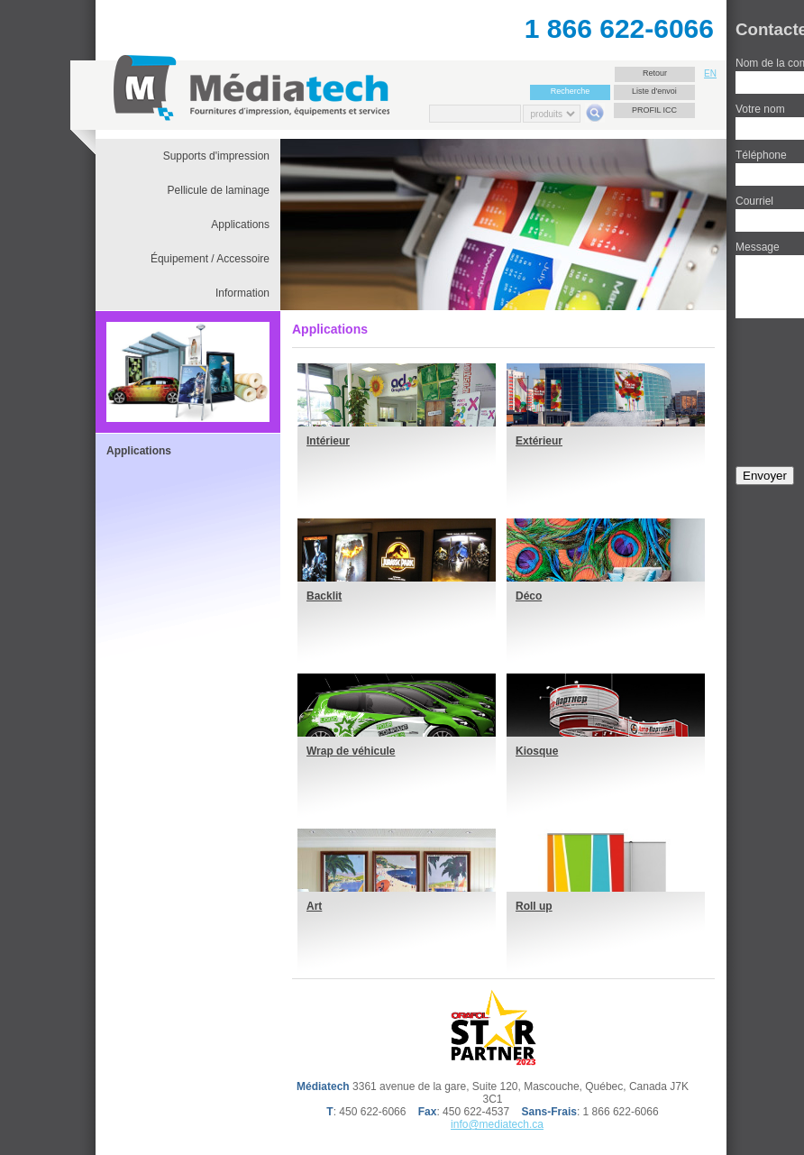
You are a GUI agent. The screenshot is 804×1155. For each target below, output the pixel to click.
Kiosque (537, 751)
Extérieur (539, 441)
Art (314, 906)
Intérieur (328, 441)
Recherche (570, 91)
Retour (655, 73)
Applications (138, 451)
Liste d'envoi (654, 91)
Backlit (324, 596)
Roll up (534, 906)
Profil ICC (654, 110)
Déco (529, 596)
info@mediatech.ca (497, 1124)
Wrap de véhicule (350, 751)
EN (710, 73)
